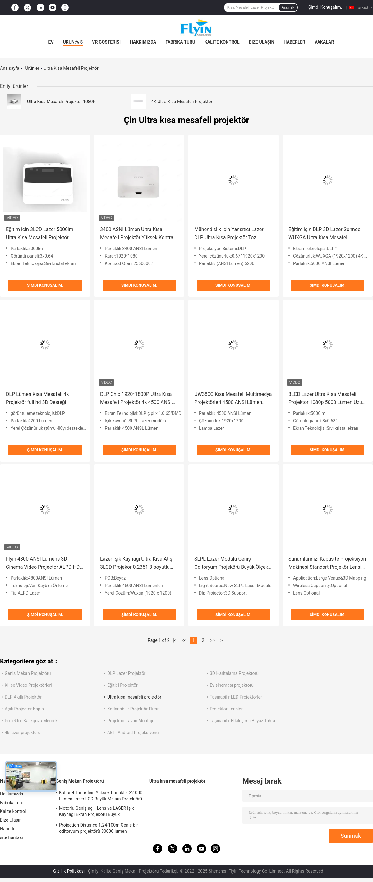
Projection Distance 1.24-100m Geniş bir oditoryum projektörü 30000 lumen (98, 828)
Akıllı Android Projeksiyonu (133, 732)
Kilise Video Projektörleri (28, 685)
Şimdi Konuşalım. (325, 7)
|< (174, 640)
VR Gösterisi (106, 42)
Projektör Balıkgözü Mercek (31, 720)
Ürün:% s (73, 42)
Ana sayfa (9, 68)
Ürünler (32, 68)
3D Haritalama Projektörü (234, 673)
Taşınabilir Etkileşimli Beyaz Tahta (242, 720)
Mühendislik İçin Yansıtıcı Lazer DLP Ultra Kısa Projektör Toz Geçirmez (229, 234)
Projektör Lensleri (227, 708)
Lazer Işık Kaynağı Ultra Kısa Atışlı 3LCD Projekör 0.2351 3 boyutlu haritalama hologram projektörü (137, 563)
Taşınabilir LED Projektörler (236, 697)
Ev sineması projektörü (232, 685)
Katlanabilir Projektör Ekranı (134, 708)
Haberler (294, 42)
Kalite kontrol (222, 42)
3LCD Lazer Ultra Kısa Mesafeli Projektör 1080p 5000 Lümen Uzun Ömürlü (326, 398)
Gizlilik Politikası (69, 871)
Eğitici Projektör (122, 685)
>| (222, 640)
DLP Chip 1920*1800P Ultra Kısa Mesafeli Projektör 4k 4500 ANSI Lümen (136, 398)
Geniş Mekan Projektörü (28, 673)
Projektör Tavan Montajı (130, 720)
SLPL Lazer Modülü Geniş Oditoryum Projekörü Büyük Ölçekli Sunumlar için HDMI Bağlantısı (232, 563)
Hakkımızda (143, 42)
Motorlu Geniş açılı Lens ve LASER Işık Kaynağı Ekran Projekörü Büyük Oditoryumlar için (96, 812)
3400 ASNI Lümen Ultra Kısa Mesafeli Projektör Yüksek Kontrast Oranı (138, 234)
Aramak (288, 7)
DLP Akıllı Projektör (23, 697)
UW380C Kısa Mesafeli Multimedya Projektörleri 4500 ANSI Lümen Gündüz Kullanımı (233, 398)
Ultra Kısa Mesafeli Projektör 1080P (61, 101)
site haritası (11, 837)
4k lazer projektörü (22, 732)
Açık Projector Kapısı (25, 708)
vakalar (324, 42)
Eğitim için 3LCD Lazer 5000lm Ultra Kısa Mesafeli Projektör (39, 233)
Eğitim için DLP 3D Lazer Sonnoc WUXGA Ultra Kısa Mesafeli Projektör (324, 234)
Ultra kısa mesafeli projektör (134, 697)
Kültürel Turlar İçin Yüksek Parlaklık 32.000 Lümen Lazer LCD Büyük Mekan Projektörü (100, 795)
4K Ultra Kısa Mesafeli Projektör (182, 101)
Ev (51, 42)
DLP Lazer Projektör (126, 673)
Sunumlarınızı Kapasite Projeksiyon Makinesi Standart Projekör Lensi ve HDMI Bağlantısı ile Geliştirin (327, 563)
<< (184, 640)
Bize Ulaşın (261, 42)
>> (212, 640)
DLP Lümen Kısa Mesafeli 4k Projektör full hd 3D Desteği (37, 398)
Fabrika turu (180, 42)
